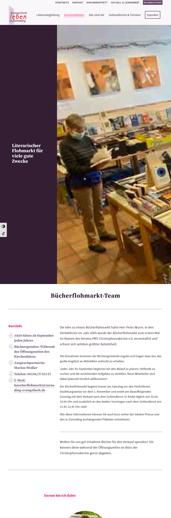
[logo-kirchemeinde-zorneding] (30, 15)
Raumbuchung (153, 2)
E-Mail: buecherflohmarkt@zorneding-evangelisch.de (34, 385)
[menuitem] (62, 3)
